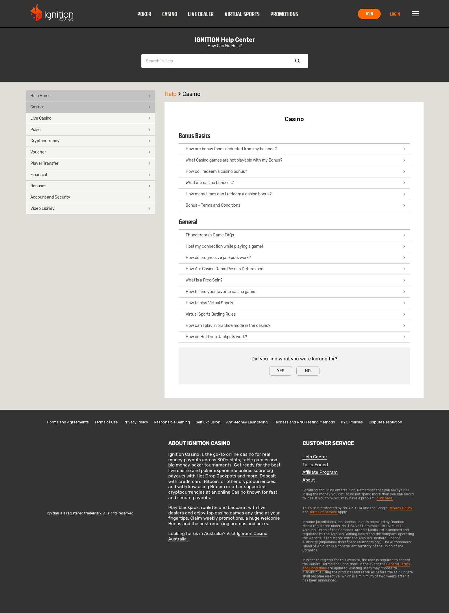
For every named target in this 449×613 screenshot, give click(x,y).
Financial (90, 174)
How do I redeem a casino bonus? (295, 171)
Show (297, 61)
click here (384, 498)
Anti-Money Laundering (247, 422)
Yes (280, 370)
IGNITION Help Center (225, 39)
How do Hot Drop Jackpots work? (295, 336)
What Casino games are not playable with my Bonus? (295, 160)
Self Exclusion (208, 422)
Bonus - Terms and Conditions (295, 205)
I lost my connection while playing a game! (295, 246)
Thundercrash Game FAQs (295, 235)
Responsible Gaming (172, 422)
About (308, 480)
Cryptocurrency (90, 140)
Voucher (90, 152)
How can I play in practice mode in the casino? (295, 325)
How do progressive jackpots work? (295, 257)
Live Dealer (201, 14)
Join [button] (369, 13)
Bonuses (90, 186)
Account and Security (90, 197)
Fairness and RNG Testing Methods (304, 422)
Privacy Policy (135, 422)
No (308, 370)
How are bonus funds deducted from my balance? (295, 149)
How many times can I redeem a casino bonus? (295, 194)
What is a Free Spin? (295, 280)
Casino (169, 14)
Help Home (90, 95)
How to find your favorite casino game (295, 291)
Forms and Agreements (68, 422)
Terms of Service (323, 512)
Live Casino (90, 118)
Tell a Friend (315, 464)
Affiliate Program (320, 472)
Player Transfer (90, 163)
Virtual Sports (242, 14)
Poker (144, 14)
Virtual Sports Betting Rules (295, 314)
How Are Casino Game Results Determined (295, 268)
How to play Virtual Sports (295, 303)
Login (395, 14)
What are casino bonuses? (295, 182)
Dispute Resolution (385, 422)
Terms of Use (106, 422)
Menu (415, 13)
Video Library (90, 208)
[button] (144, 14)
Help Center (314, 457)
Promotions (284, 14)
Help (173, 93)
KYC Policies (352, 422)
